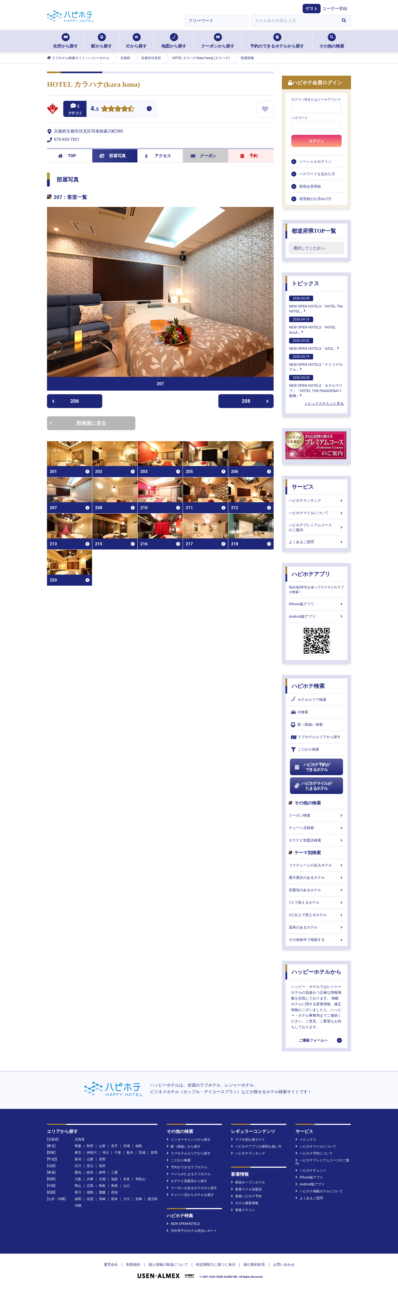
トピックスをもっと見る (324, 403)
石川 (78, 1166)
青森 (78, 1146)
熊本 (114, 1199)
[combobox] (294, 21)
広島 (90, 1186)
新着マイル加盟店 (246, 1189)
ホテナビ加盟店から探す (187, 1181)
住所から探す (65, 41)
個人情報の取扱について (168, 1264)
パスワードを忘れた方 (317, 174)
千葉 (117, 1152)
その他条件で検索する (316, 940)
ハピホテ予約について (314, 1153)
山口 (126, 1186)
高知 (114, 1192)
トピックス (305, 283)
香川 (78, 1192)
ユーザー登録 (334, 8)
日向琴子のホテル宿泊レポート (192, 1231)
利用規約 (133, 1264)
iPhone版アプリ (316, 604)
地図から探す (173, 41)
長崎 (102, 1199)
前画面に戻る (78, 423)
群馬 (154, 1152)
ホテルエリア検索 (308, 700)
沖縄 (78, 1206)
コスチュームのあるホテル (316, 865)
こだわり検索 (305, 749)
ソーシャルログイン (315, 161)
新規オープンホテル (248, 1182)
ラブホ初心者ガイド (248, 1139)
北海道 (80, 1139)
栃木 (130, 1152)
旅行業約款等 (254, 1264)
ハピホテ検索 (308, 686)
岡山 (78, 1186)
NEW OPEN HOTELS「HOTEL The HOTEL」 (316, 304)
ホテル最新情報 (244, 1203)
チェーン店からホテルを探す (190, 1195)
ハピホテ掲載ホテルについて (319, 1191)
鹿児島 (153, 1199)
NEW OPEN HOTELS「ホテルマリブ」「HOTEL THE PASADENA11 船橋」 (316, 386)
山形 (102, 1146)
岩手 (114, 1146)
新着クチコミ (243, 1210)
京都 (102, 1179)
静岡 (102, 1172)
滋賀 (114, 1179)
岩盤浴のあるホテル (316, 890)
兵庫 (90, 1179)
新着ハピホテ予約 (246, 1196)
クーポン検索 (316, 815)
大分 (126, 1199)
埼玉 (105, 1152)
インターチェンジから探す (189, 1139)
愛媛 (102, 1192)
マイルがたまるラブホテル (189, 1174)
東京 (78, 1152)
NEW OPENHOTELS (183, 1224)
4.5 (94, 109)
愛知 (78, 1172)
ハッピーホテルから (316, 972)
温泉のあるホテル (316, 927)
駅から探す (101, 41)
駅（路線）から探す (184, 1146)
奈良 (126, 1179)
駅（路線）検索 (307, 724)
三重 (114, 1172)
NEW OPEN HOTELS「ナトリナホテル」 (316, 363)
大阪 (78, 1179)
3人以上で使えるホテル (316, 915)
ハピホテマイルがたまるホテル (312, 786)
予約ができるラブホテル (187, 1167)
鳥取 (102, 1186)
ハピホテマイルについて (316, 513)
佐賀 (90, 1199)
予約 (249, 155)
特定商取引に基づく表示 (215, 1264)
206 (65, 401)
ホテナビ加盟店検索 (316, 840)
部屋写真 (113, 155)
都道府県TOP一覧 (314, 231)
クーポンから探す (217, 41)
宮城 (126, 1146)
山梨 (90, 1159)
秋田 (90, 1146)
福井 (102, 1166)
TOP (67, 155)
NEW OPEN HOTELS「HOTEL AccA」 (312, 325)
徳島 (90, 1192)
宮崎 (138, 1199)
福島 (138, 1146)
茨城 (142, 1152)
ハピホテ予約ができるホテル (311, 767)
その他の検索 (331, 41)
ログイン (316, 141)
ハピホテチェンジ (310, 1170)
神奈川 (92, 1152)
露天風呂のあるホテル (316, 877)
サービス (303, 487)
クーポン (203, 155)
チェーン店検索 (316, 828)
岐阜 (90, 1172)
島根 (114, 1186)
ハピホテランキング (316, 500)
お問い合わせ (284, 1264)
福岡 (78, 1199)
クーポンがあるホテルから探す (192, 1188)
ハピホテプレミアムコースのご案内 (316, 527)
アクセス (158, 155)
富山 (90, 1166)
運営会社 (111, 1264)
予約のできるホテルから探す (277, 41)
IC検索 (299, 712)
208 (255, 401)
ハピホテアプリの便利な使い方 (256, 1146)
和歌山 (140, 1179)
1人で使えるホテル (316, 902)
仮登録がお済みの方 (315, 199)
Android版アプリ (316, 616)
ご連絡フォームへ (313, 1040)
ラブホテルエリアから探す (316, 737)
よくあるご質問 (316, 542)
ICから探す (136, 41)
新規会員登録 (310, 186)
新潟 (78, 1159)
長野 (102, 1159)
